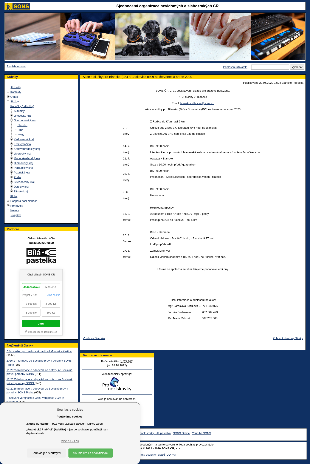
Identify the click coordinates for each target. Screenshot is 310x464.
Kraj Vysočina (22, 144)
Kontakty (15, 92)
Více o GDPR (70, 441)
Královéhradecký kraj (27, 148)
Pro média (16, 205)
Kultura (14, 210)
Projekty (16, 215)
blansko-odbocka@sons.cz (197, 103)
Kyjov (20, 134)
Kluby (13, 196)
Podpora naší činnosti (23, 201)
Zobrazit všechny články (288, 338)
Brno (20, 129)
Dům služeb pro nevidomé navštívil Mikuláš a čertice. (39, 351)
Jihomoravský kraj (25, 120)
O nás (14, 96)
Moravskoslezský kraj (27, 158)
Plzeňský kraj (22, 172)
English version (16, 66)
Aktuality (16, 87)
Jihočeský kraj (22, 115)
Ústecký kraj (21, 186)
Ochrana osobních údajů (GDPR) (154, 454)
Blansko (22, 125)
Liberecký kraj (22, 153)
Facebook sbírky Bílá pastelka (151, 433)
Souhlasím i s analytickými (90, 453)
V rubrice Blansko (94, 338)
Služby (14, 101)
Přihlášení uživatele (235, 67)
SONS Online (181, 433)
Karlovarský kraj (24, 139)
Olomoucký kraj (23, 163)
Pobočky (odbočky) (22, 106)
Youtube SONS (201, 433)
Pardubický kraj (23, 167)
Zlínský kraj (21, 191)
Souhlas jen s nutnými (46, 453)
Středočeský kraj (24, 182)
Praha (17, 177)
